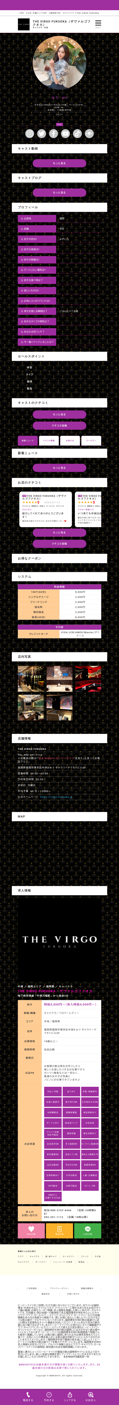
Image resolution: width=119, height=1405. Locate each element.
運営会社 (46, 1294)
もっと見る (59, 163)
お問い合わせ (73, 1294)
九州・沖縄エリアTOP (36, 13)
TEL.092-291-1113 (30, 754)
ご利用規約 (32, 1288)
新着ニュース (28, 441)
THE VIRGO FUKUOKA (87, 13)
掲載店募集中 (87, 1288)
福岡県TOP (54, 13)
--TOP (21, 13)
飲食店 (81, 1262)
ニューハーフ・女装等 (62, 1262)
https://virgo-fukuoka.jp (56, 797)
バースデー (91, 441)
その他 (98, 1256)
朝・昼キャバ (51, 1256)
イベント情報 (49, 441)
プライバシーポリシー (59, 1288)
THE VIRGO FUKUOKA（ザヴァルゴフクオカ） (62, 23)
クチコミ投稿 (59, 425)
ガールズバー (69, 1256)
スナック (85, 1256)
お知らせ (70, 441)
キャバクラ (68, 13)
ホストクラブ (23, 1262)
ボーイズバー (41, 1262)
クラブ (21, 1256)
